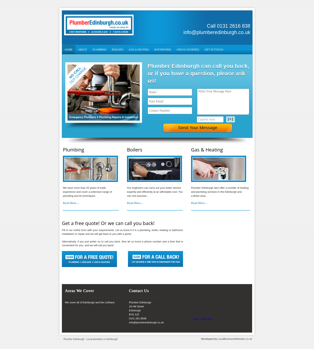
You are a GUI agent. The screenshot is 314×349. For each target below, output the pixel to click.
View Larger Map (203, 319)
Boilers (117, 49)
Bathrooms (162, 49)
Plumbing (99, 49)
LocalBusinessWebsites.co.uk (235, 338)
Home (68, 49)
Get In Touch (214, 49)
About (82, 49)
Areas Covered (188, 49)
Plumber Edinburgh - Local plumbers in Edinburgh (90, 339)
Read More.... (71, 203)
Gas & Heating (139, 49)
